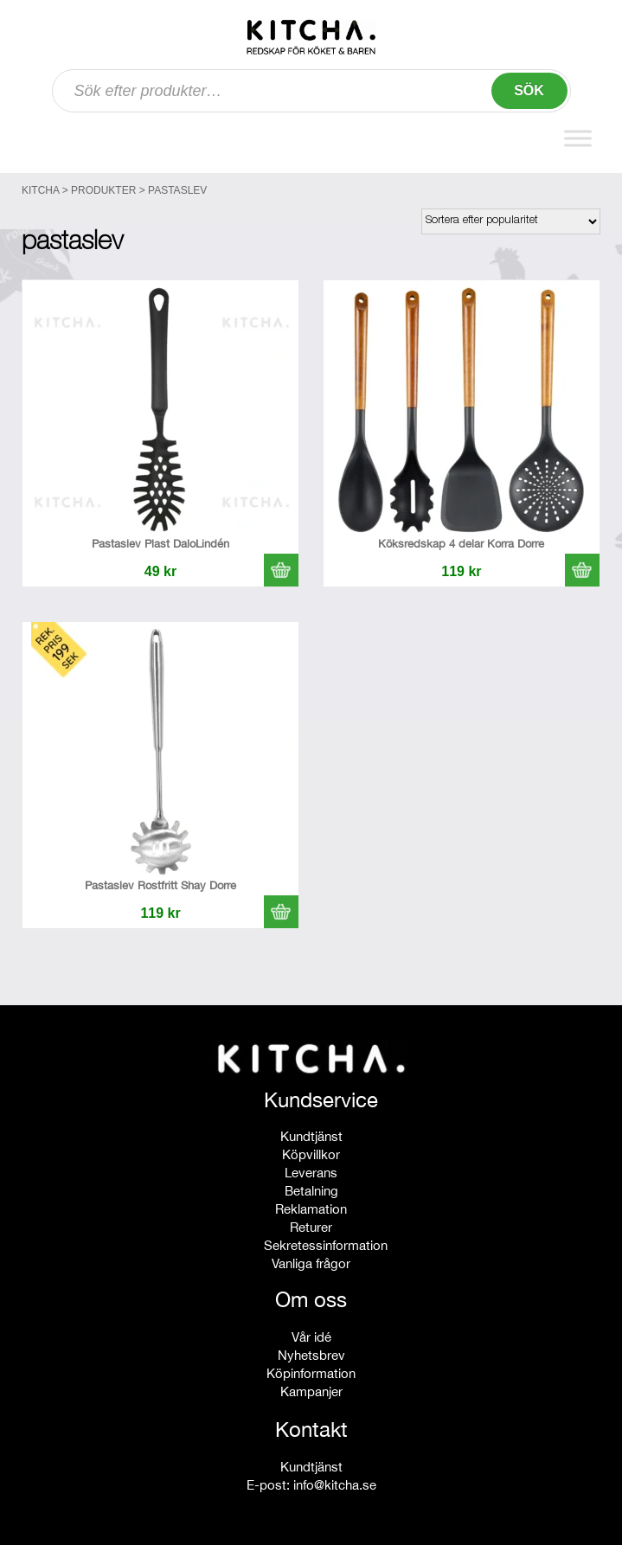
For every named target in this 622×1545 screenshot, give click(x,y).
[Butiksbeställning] (510, 221)
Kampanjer (311, 1391)
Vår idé (311, 1337)
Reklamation (311, 1209)
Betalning (311, 1190)
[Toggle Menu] (578, 138)
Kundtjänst (311, 1136)
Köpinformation (311, 1373)
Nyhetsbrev (311, 1355)
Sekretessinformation (326, 1245)
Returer (311, 1227)
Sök (529, 90)
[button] (281, 570)
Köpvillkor (311, 1154)
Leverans (311, 1172)
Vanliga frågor (311, 1263)
